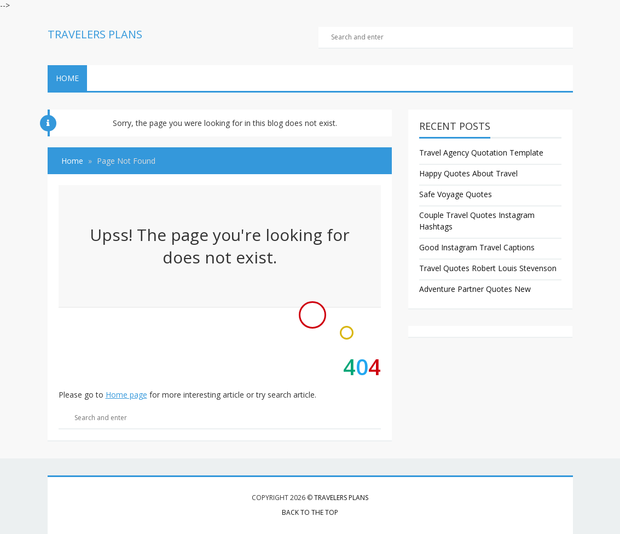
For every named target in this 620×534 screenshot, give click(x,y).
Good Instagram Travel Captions (477, 247)
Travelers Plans (341, 497)
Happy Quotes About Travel (468, 173)
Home (67, 78)
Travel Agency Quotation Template (481, 152)
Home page (126, 394)
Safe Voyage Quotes (455, 194)
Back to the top (310, 512)
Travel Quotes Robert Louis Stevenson (488, 268)
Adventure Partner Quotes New (475, 289)
